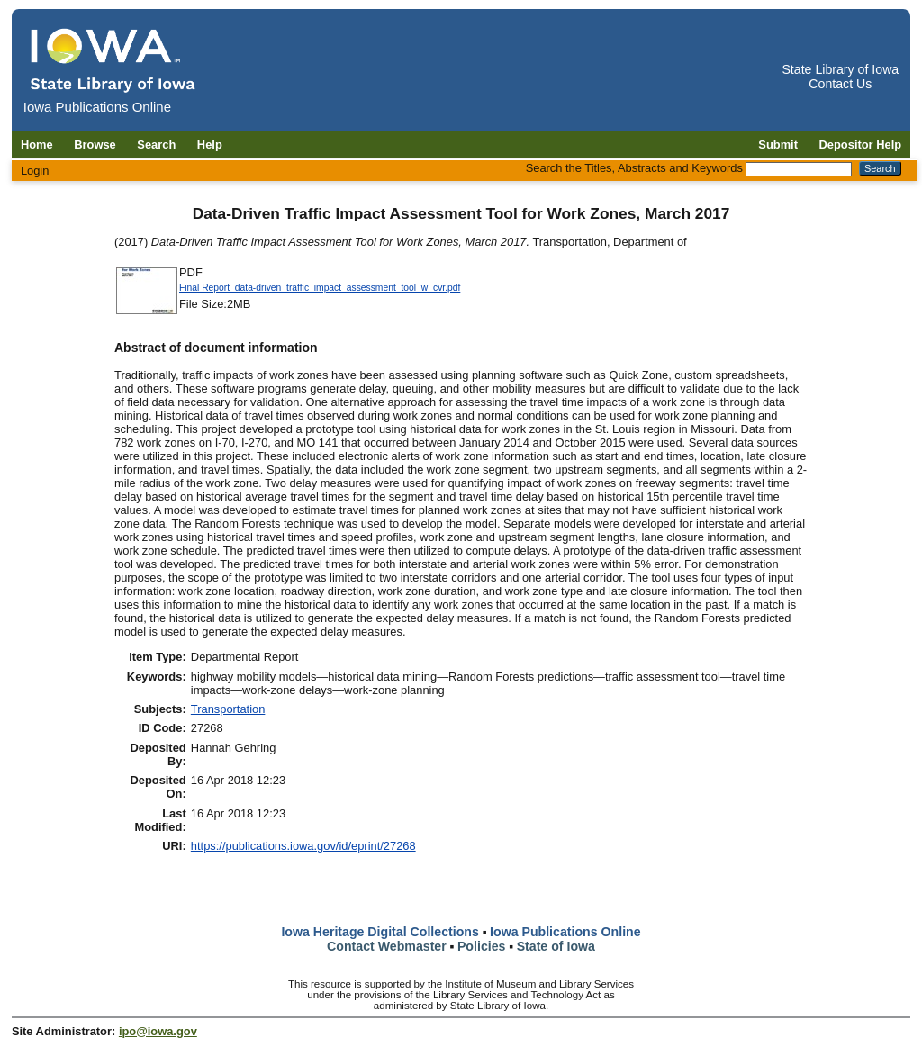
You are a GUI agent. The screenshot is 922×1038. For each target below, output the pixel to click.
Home (37, 144)
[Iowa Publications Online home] (113, 60)
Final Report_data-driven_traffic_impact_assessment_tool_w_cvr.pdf (319, 288)
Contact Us (840, 84)
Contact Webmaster (387, 946)
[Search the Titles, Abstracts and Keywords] (799, 169)
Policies (481, 946)
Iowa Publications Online (565, 932)
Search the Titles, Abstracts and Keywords (634, 168)
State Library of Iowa (840, 69)
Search (156, 144)
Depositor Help (860, 144)
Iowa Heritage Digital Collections (379, 932)
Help (209, 144)
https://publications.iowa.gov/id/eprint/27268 (303, 846)
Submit (778, 144)
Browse (95, 144)
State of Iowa (556, 946)
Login (35, 170)
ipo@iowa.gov (158, 1031)
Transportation (228, 709)
